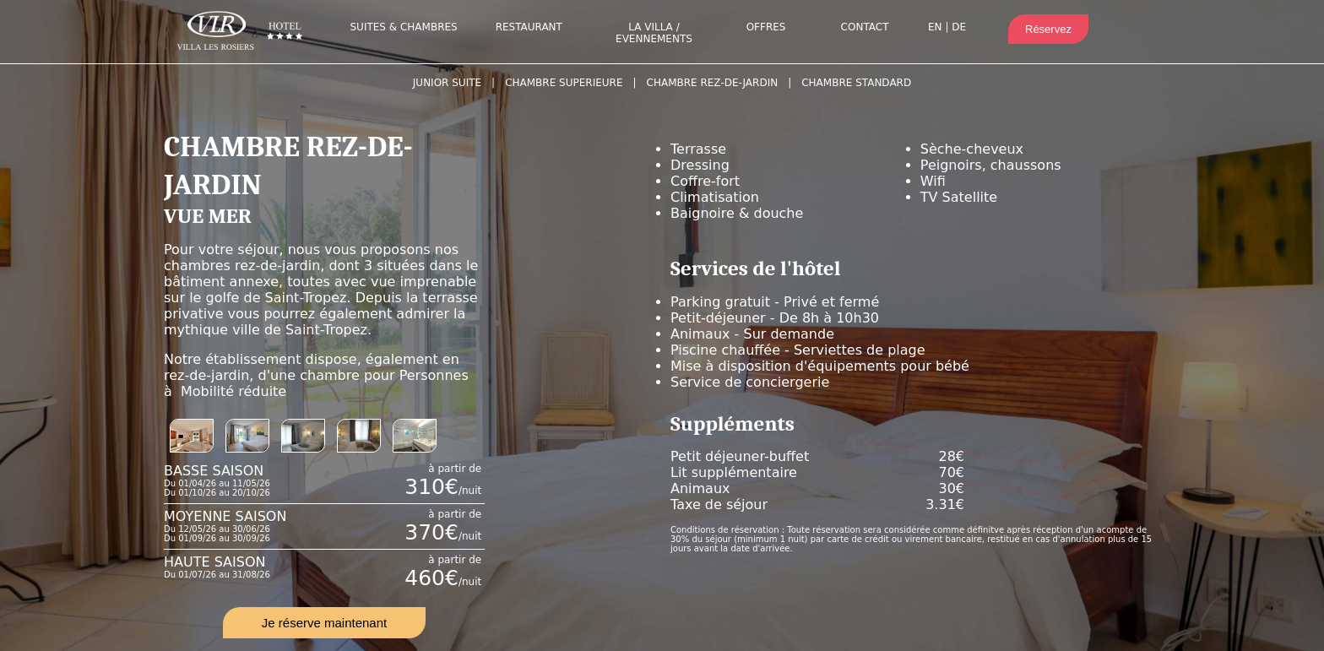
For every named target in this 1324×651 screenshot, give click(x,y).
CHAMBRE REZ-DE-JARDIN (713, 83)
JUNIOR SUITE (447, 83)
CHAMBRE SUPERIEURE (563, 83)
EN (935, 27)
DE (959, 27)
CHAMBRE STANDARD (856, 83)
